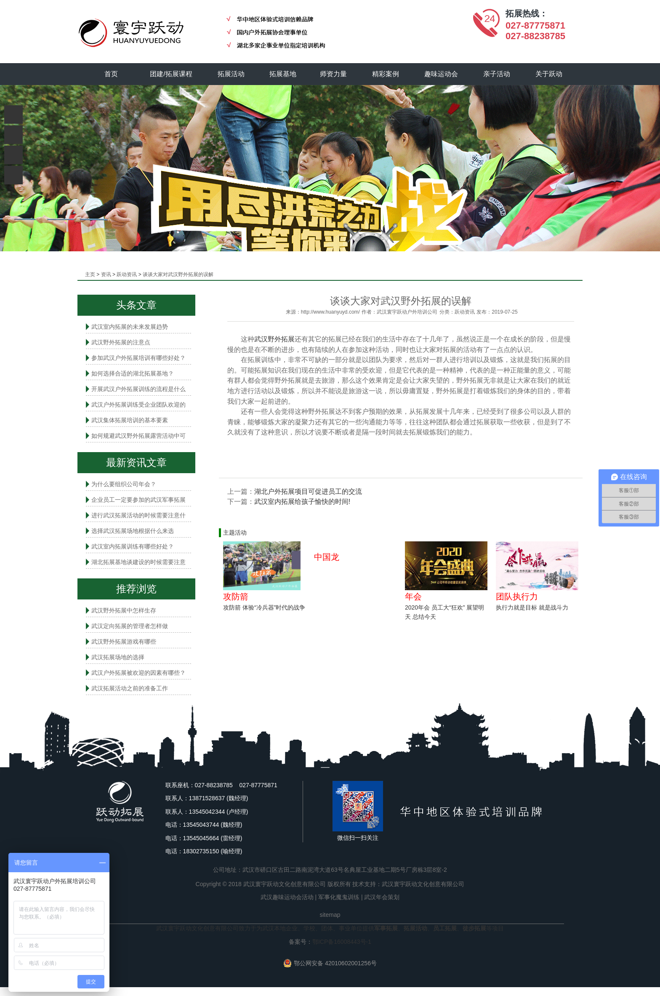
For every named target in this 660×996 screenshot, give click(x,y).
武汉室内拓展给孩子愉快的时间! (302, 501)
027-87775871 (535, 25)
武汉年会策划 (381, 897)
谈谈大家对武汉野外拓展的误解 (178, 274)
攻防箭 (235, 596)
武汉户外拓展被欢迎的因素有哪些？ (138, 672)
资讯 (106, 274)
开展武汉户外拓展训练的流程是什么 (138, 389)
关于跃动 (549, 73)
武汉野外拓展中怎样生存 (123, 610)
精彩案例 (386, 73)
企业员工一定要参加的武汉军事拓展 (138, 499)
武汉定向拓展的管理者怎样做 (129, 626)
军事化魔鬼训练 (338, 897)
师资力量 (333, 73)
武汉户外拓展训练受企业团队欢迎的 (138, 404)
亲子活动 (497, 73)
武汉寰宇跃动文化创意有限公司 (423, 884)
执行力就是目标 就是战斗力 (532, 607)
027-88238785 (535, 36)
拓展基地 (283, 73)
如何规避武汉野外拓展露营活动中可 (138, 435)
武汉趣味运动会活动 (287, 897)
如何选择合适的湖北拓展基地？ (132, 373)
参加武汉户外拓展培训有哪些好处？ (138, 357)
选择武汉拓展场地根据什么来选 (132, 530)
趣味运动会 (441, 73)
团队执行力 (517, 596)
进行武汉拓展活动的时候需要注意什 (138, 515)
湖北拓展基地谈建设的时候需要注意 (138, 562)
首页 (111, 73)
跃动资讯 (127, 274)
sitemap (329, 914)
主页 (90, 274)
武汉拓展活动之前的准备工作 (129, 688)
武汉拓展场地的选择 (117, 657)
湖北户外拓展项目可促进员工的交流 (308, 491)
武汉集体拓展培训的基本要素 (129, 420)
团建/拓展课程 (171, 73)
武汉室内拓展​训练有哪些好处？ (132, 546)
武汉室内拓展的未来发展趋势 (129, 326)
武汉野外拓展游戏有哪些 (123, 641)
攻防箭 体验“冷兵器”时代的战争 (264, 607)
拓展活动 (231, 73)
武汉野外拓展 (274, 339)
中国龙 (326, 557)
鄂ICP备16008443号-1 (341, 941)
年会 (413, 596)
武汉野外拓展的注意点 (120, 342)
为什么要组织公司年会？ (123, 484)
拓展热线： (527, 13)
